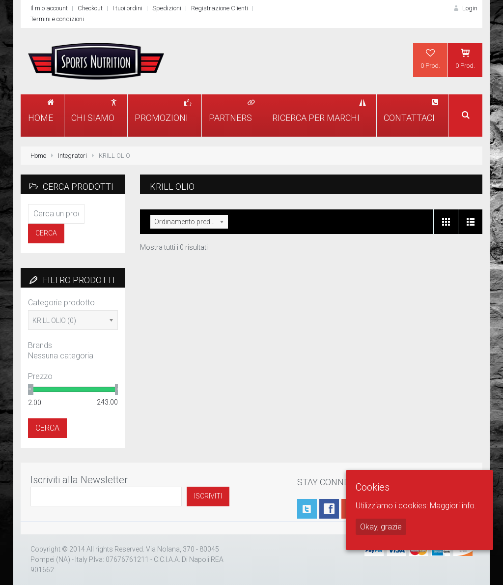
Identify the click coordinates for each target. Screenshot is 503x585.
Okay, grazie (381, 526)
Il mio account (49, 8)
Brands (40, 345)
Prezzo (40, 376)
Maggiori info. (453, 505)
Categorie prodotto (61, 302)
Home (38, 155)
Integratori (72, 155)
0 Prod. (430, 58)
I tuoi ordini (127, 8)
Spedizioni (166, 8)
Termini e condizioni (57, 19)
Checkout (90, 8)
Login (464, 8)
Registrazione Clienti (219, 8)
